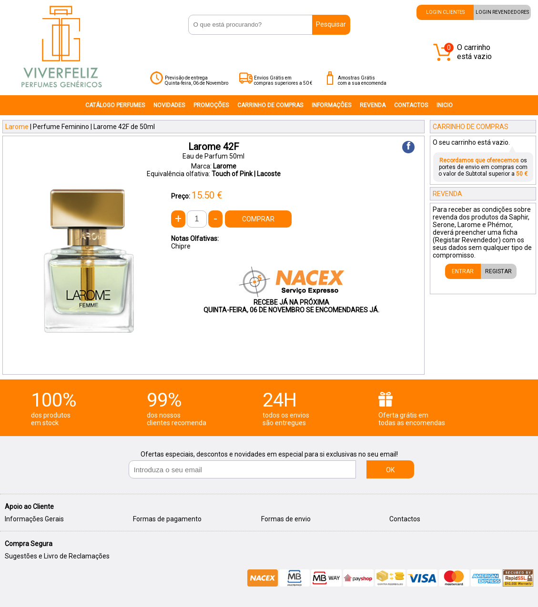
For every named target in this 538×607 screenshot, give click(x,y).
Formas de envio (286, 519)
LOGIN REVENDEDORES (502, 12)
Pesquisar (331, 24)
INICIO (444, 105)
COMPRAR (258, 219)
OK (390, 470)
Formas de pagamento (167, 519)
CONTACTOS (411, 105)
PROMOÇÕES (211, 105)
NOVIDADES (169, 105)
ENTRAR (463, 271)
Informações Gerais (34, 519)
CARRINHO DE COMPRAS (270, 105)
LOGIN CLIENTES (445, 12)
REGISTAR (498, 271)
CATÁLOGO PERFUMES (115, 105)
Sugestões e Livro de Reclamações (57, 556)
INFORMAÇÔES (331, 105)
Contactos (404, 519)
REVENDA (373, 105)
